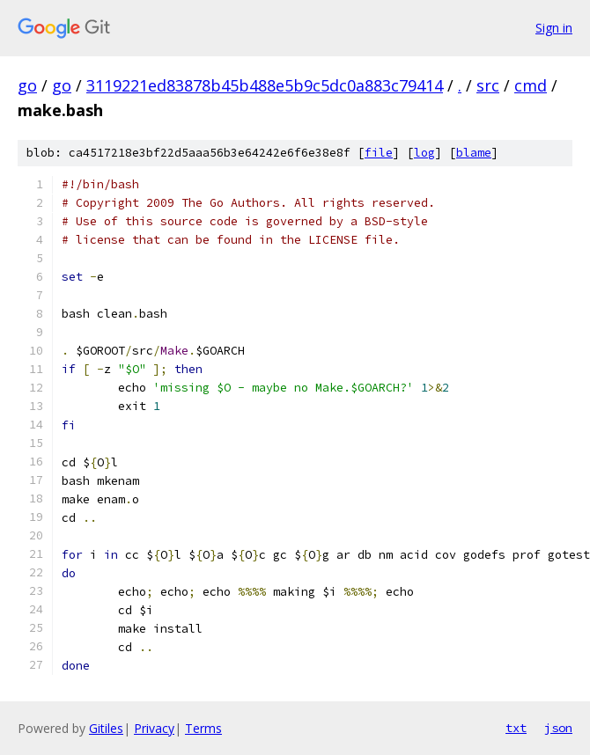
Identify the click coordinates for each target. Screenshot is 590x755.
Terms (203, 728)
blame (473, 152)
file (379, 152)
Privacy (154, 728)
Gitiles (106, 728)
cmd (530, 85)
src (487, 85)
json (558, 728)
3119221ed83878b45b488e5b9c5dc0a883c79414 (264, 85)
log (424, 152)
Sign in (553, 27)
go (27, 85)
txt (516, 728)
